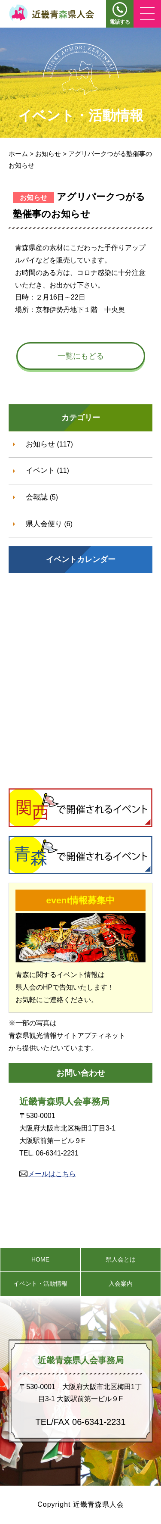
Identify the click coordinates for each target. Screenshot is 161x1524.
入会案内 (121, 1283)
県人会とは (121, 1259)
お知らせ (40, 444)
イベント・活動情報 (40, 1283)
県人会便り (44, 524)
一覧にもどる (81, 356)
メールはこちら (52, 1173)
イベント (40, 470)
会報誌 (37, 497)
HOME (40, 1259)
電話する (119, 22)
